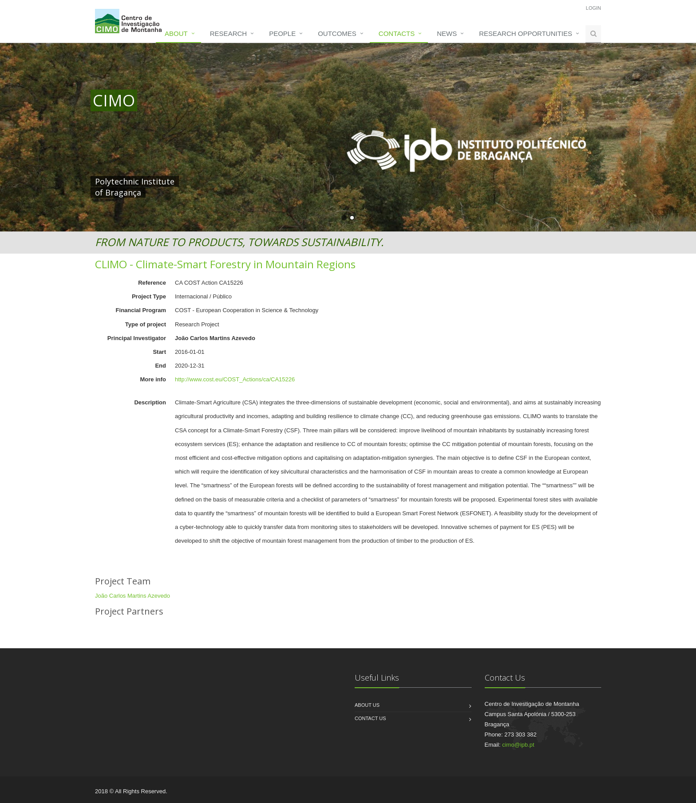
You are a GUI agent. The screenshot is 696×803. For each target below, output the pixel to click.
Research (228, 33)
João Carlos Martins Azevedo (132, 595)
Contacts (397, 33)
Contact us (370, 718)
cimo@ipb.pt (518, 744)
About (176, 33)
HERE (276, 181)
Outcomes (337, 33)
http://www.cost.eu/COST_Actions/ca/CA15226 (235, 379)
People (282, 33)
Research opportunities (525, 33)
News (447, 33)
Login (593, 8)
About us (367, 705)
